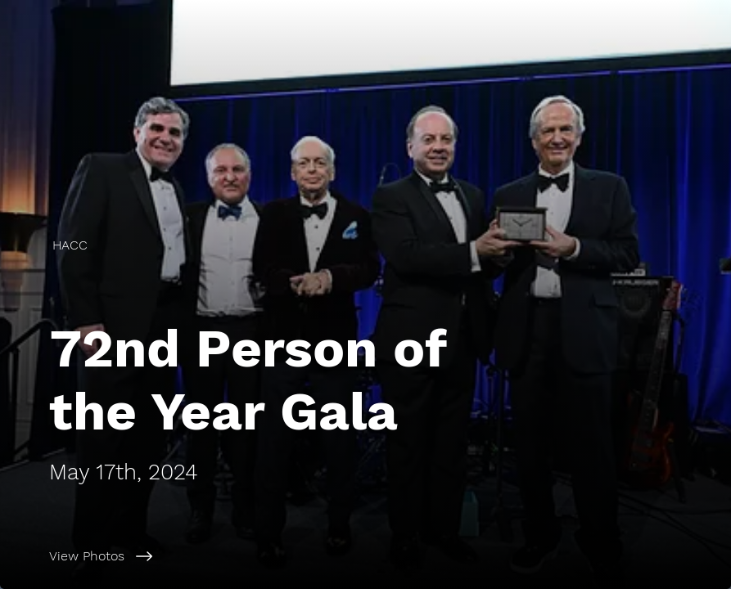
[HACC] (71, 245)
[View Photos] (390, 556)
